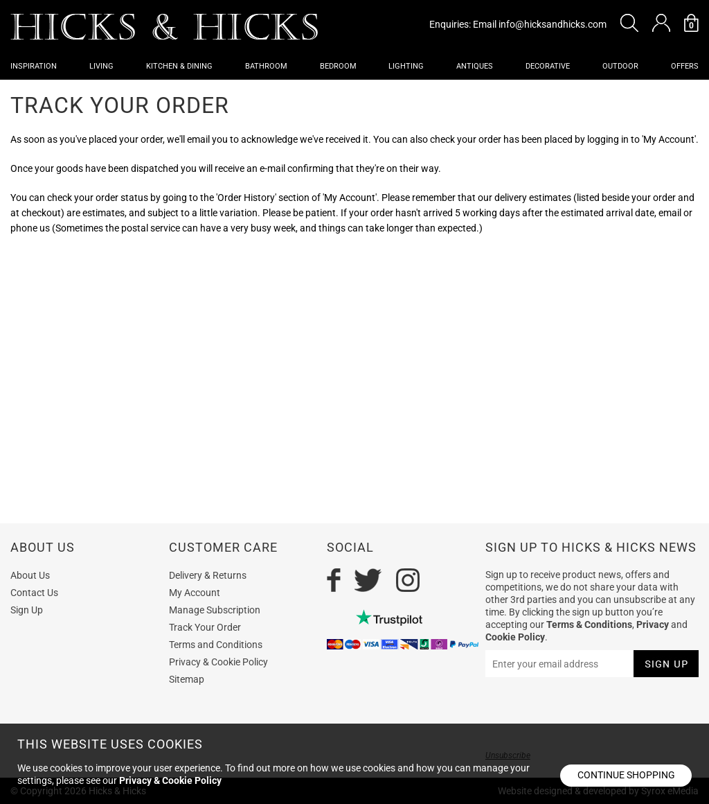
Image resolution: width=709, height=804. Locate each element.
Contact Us (34, 592)
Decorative (548, 66)
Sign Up (26, 609)
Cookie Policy (515, 637)
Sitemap (186, 679)
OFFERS (685, 66)
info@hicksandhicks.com (553, 24)
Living (101, 66)
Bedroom (338, 66)
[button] (629, 23)
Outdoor (620, 66)
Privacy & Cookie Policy (218, 661)
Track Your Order (205, 627)
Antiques (474, 66)
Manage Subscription (214, 609)
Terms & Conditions (589, 624)
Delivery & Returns (207, 575)
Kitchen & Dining (179, 66)
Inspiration (33, 66)
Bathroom (266, 66)
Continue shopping (626, 774)
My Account (194, 592)
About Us (30, 575)
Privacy (652, 624)
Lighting (406, 66)
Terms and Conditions (215, 644)
